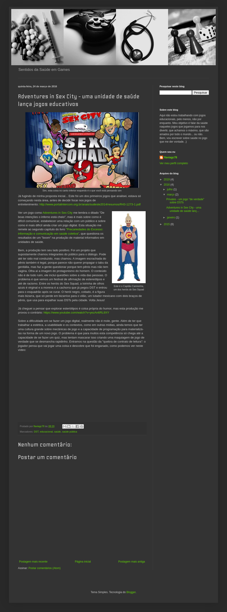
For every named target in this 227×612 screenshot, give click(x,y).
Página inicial (83, 561)
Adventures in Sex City (57, 212)
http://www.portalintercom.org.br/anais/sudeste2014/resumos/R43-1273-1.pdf (89, 204)
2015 (167, 224)
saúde (57, 431)
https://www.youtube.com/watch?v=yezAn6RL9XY (76, 312)
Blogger (131, 592)
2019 (167, 179)
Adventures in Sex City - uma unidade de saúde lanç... (183, 209)
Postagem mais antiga (131, 561)
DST (36, 431)
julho (170, 189)
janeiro (171, 217)
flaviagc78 (170, 157)
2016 (167, 184)
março (171, 194)
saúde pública (69, 431)
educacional (46, 431)
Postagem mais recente (33, 561)
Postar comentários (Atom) (45, 568)
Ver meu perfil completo (174, 163)
